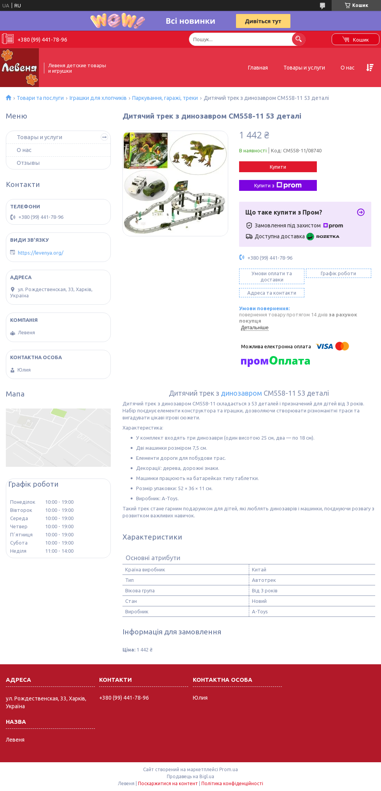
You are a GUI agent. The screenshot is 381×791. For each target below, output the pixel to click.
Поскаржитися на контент (168, 783)
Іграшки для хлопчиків (98, 98)
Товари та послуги (40, 98)
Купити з (278, 185)
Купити (278, 166)
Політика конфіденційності (232, 783)
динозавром (241, 393)
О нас (348, 68)
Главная (258, 68)
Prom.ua (228, 769)
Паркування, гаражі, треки (165, 98)
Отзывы (28, 162)
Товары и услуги (304, 68)
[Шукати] (299, 39)
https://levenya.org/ (40, 252)
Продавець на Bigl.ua (190, 776)
